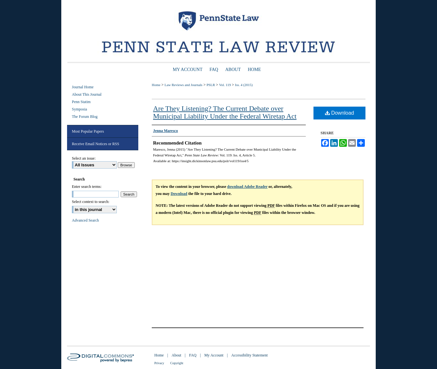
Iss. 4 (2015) (244, 85)
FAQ (192, 355)
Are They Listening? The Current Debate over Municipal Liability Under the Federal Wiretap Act (224, 112)
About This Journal (86, 94)
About (176, 355)
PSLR (211, 85)
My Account (214, 355)
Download (339, 113)
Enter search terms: (87, 186)
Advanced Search (85, 220)
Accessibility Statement (249, 355)
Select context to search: (90, 201)
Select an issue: (84, 158)
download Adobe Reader (247, 186)
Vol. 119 (225, 85)
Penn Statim (81, 102)
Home (156, 85)
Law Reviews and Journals (183, 85)
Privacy (159, 363)
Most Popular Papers (88, 131)
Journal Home (83, 87)
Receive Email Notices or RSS (95, 144)
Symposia (79, 109)
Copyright (177, 363)
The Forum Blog (85, 116)
